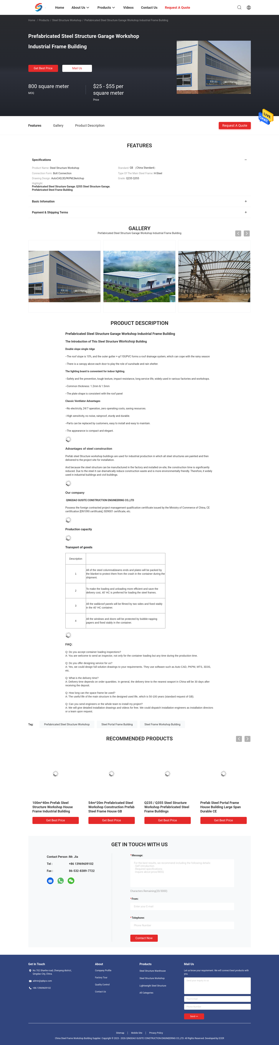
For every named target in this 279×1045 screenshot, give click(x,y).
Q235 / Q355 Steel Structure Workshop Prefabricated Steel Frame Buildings (166, 807)
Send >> (194, 1016)
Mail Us (77, 68)
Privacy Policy (156, 1033)
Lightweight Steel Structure (153, 985)
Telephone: (138, 917)
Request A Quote (234, 125)
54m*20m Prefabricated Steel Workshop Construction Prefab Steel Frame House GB (111, 807)
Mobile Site (136, 1033)
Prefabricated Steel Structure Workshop (67, 724)
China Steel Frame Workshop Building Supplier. (78, 1038)
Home (31, 20)
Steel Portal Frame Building (117, 724)
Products (44, 20)
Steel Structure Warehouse (153, 971)
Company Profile (103, 970)
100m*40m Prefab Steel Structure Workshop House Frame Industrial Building (52, 807)
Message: (137, 855)
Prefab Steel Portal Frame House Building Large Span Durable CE (220, 807)
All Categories (146, 993)
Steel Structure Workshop (66, 20)
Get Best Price (43, 68)
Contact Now (144, 938)
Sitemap (120, 1033)
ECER (221, 1038)
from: (135, 898)
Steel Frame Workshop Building (162, 724)
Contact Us (100, 991)
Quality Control (102, 984)
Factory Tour (101, 977)
